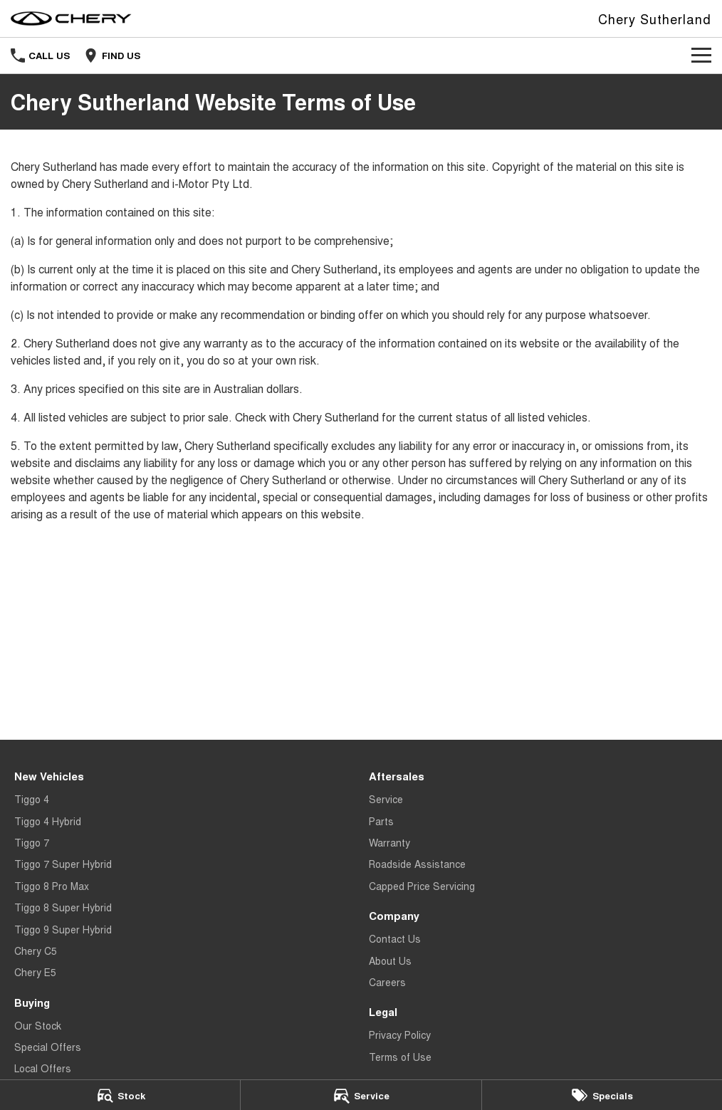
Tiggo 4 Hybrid (47, 821)
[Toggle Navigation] (701, 55)
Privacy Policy (400, 1034)
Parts (381, 821)
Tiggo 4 (31, 799)
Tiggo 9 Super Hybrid (63, 929)
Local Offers (42, 1068)
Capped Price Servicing (422, 886)
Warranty (389, 842)
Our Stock (37, 1025)
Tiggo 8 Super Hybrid (63, 907)
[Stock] (120, 1095)
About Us (390, 960)
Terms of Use (400, 1056)
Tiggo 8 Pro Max (51, 886)
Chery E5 (35, 972)
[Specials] (602, 1095)
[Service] (361, 1095)
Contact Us (395, 938)
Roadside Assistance (417, 864)
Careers (387, 982)
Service (386, 799)
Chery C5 (35, 950)
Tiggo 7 (31, 842)
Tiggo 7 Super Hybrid (63, 864)
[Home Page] (71, 18)
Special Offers (47, 1047)
